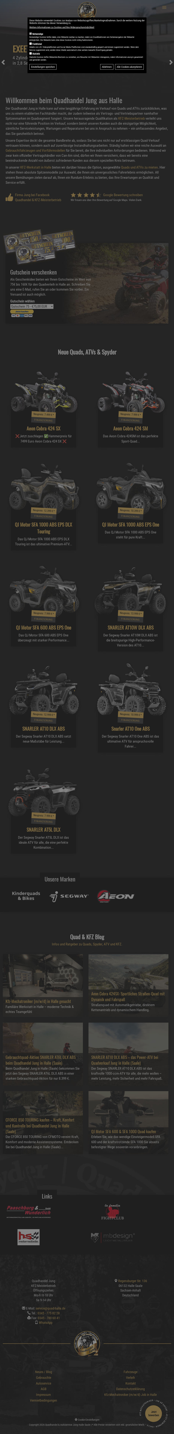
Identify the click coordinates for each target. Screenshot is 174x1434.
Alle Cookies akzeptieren (129, 66)
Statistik (36, 54)
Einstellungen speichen (43, 66)
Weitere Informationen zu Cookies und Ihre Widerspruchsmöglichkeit (61, 27)
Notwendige (37, 34)
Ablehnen (107, 66)
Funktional (37, 44)
